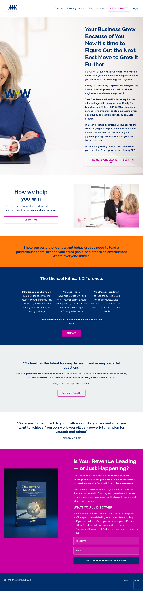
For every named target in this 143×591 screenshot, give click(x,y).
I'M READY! (71, 333)
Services (59, 8)
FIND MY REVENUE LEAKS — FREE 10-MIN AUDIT (112, 161)
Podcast (100, 8)
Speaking (71, 8)
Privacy (135, 580)
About (82, 8)
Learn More (31, 219)
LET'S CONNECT (119, 8)
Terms (125, 580)
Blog (90, 8)
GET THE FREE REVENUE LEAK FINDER (106, 560)
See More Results (71, 393)
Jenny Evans (58, 383)
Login (135, 8)
